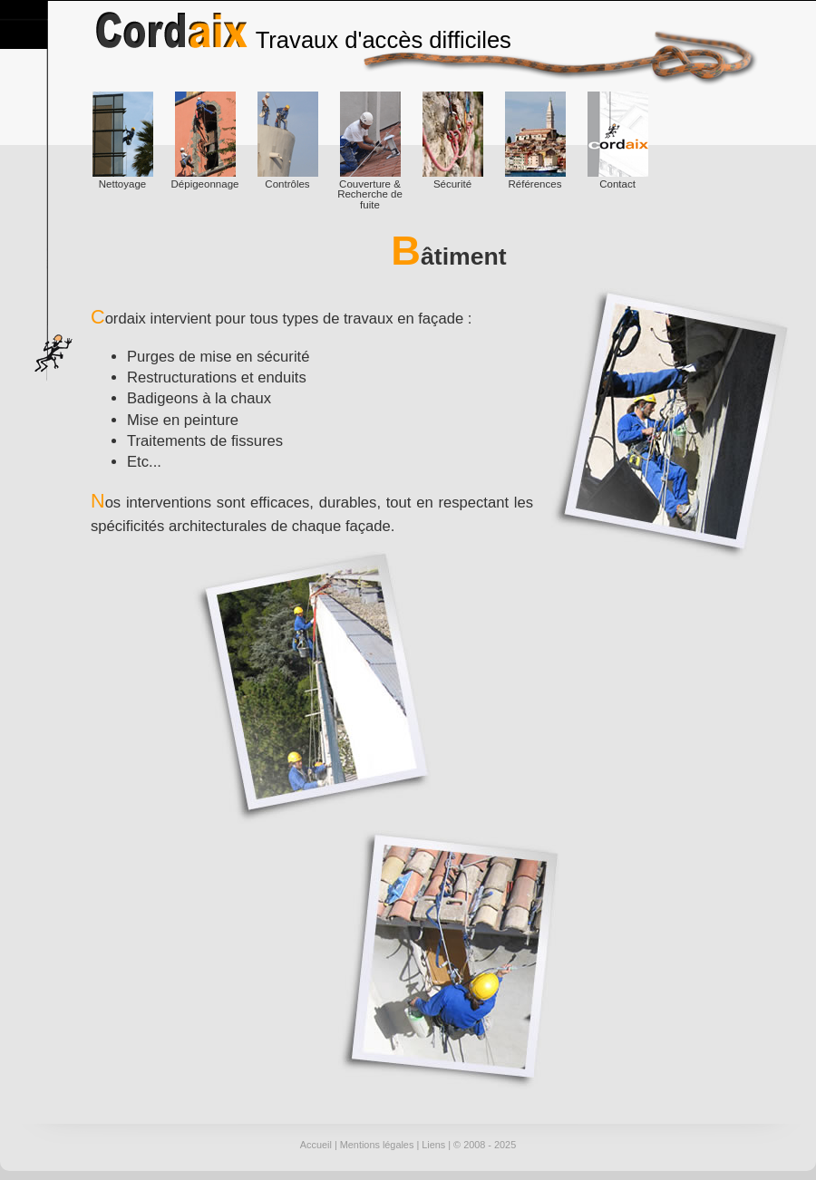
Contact (618, 140)
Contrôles (287, 140)
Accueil (316, 1144)
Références (535, 140)
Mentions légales (377, 1144)
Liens (433, 1144)
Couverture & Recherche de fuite (370, 151)
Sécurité (453, 140)
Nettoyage (122, 140)
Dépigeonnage (205, 140)
